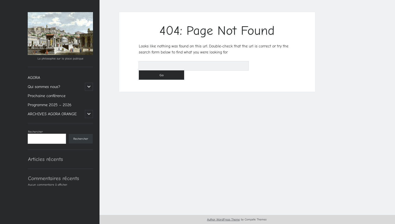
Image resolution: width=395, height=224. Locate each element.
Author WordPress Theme (223, 219)
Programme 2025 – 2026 (50, 105)
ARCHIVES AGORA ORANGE (52, 114)
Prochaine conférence (46, 96)
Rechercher (35, 131)
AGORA (34, 77)
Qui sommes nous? (44, 87)
